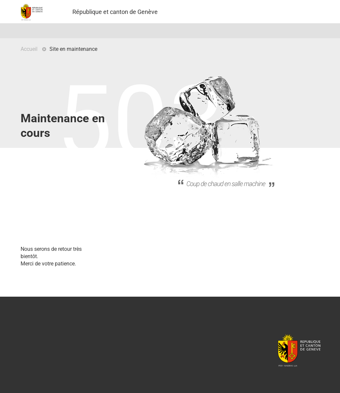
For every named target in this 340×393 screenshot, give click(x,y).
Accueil (29, 49)
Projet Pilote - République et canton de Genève (31, 12)
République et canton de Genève (299, 349)
